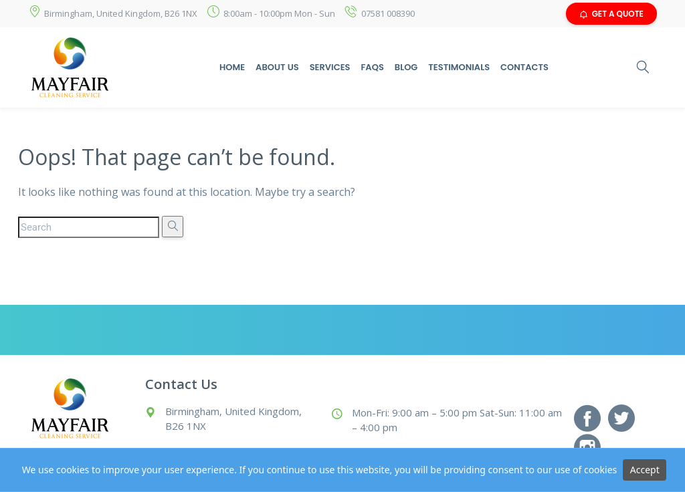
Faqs (372, 67)
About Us (277, 67)
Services (330, 67)
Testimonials (459, 67)
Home (232, 67)
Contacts (524, 67)
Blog (406, 67)
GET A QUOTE (611, 13)
